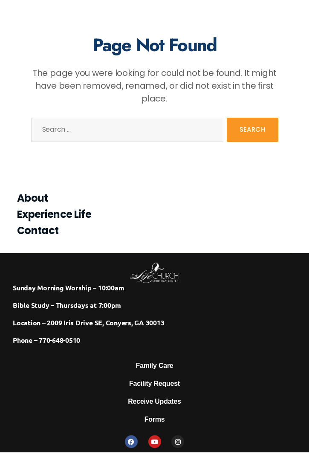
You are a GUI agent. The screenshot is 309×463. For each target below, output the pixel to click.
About (32, 198)
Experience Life (54, 214)
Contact (37, 230)
